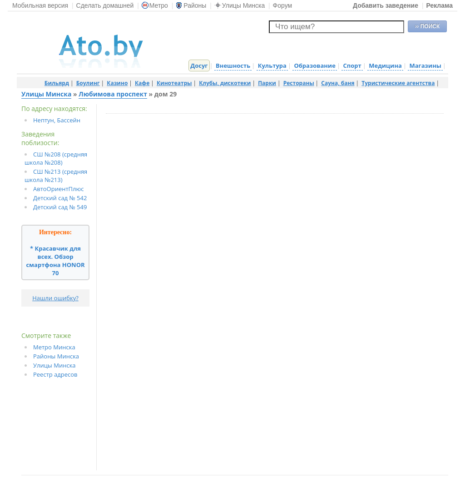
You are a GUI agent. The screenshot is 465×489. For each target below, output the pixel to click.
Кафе (142, 83)
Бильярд (57, 83)
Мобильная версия (40, 5)
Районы (191, 5)
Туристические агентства (398, 83)
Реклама (439, 5)
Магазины (425, 65)
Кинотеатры (174, 83)
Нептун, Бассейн (56, 120)
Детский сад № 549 (60, 207)
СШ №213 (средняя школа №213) (56, 175)
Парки (267, 83)
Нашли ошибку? (55, 298)
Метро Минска (54, 347)
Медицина (385, 65)
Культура (272, 65)
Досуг (199, 65)
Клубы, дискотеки (225, 83)
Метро (155, 5)
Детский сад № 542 (60, 198)
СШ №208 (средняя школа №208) (56, 158)
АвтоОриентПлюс (58, 189)
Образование (314, 65)
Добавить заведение (385, 5)
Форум (282, 5)
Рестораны (298, 83)
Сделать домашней (105, 5)
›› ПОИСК (427, 26)
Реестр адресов (55, 374)
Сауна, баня (337, 83)
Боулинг (88, 83)
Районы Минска (56, 356)
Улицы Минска (239, 5)
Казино (117, 83)
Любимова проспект (113, 94)
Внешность (233, 65)
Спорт (352, 65)
